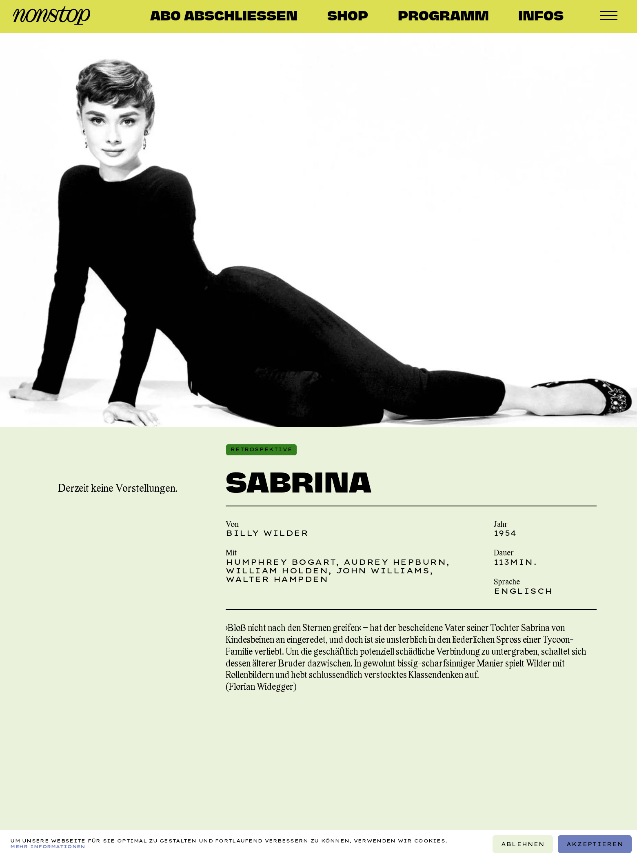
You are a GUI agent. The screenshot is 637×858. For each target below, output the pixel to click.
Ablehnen (522, 843)
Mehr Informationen (47, 846)
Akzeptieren (594, 843)
